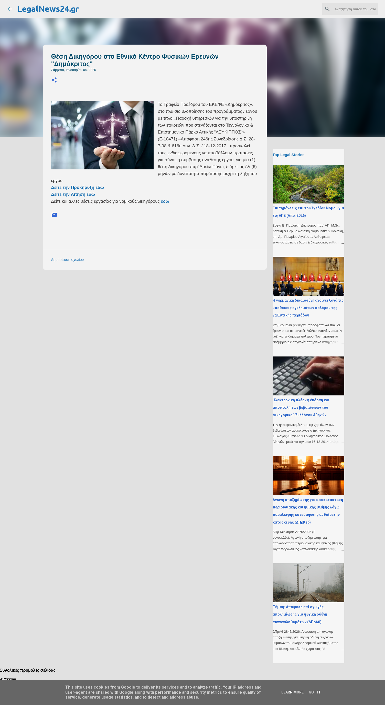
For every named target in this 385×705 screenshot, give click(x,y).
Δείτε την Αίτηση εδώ (73, 194)
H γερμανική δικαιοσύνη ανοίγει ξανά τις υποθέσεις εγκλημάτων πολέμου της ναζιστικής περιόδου (308, 308)
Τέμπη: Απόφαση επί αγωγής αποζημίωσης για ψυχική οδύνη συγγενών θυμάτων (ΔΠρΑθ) (300, 614)
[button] (54, 80)
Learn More (292, 692)
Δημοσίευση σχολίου (67, 260)
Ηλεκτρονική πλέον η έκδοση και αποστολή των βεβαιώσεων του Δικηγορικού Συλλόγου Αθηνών (301, 407)
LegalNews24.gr (48, 8)
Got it (315, 692)
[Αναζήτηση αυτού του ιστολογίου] (351, 9)
